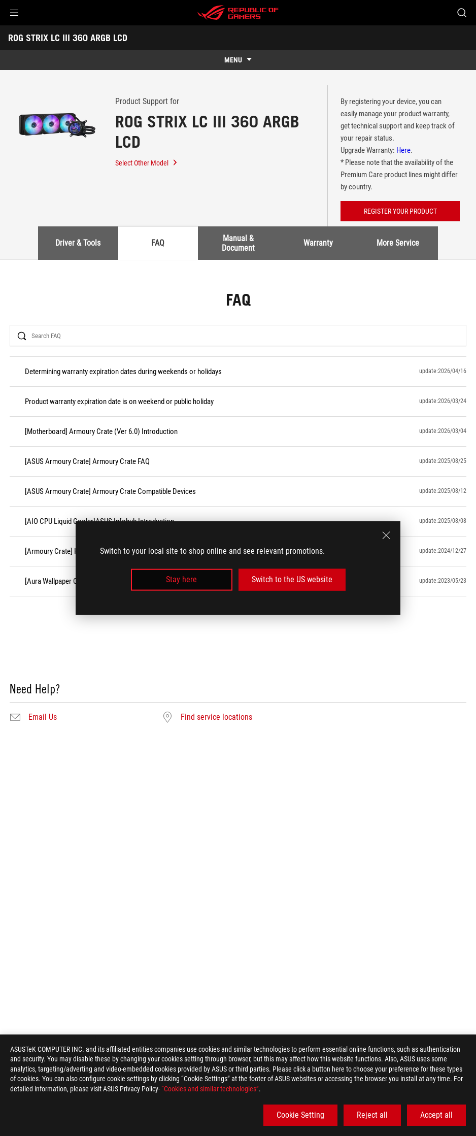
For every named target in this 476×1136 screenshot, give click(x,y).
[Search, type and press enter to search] (462, 12)
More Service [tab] (398, 243)
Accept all (436, 1115)
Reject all (372, 1115)
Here (403, 150)
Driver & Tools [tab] (77, 243)
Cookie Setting (300, 1115)
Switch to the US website (292, 579)
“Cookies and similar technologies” (210, 1089)
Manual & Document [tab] (238, 242)
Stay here (181, 579)
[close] (386, 535)
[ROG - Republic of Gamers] (238, 12)
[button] (14, 13)
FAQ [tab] (157, 243)
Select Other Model (146, 163)
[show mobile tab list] (238, 60)
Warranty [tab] (318, 243)
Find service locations (216, 717)
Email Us (42, 717)
